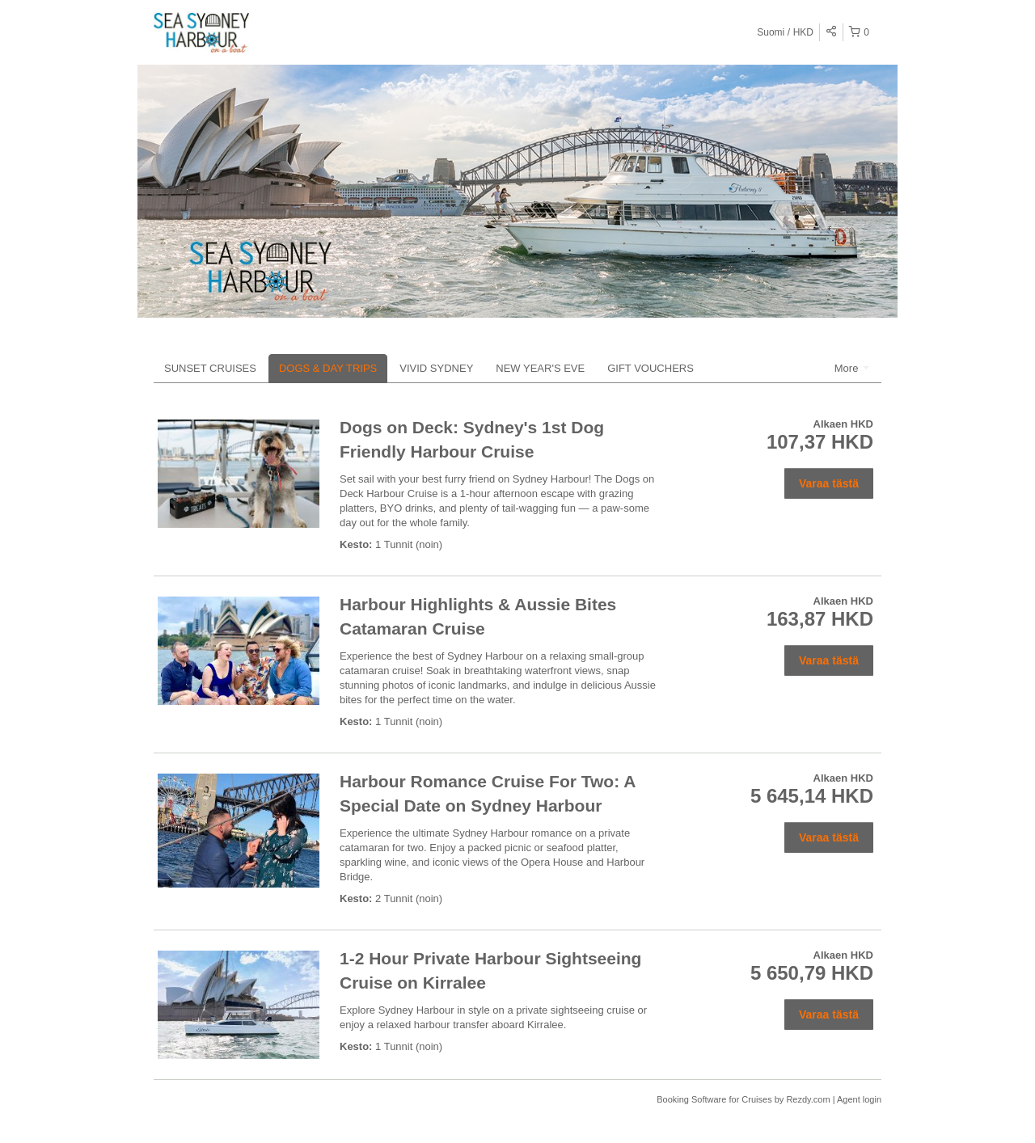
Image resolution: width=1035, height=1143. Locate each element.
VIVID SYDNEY (436, 368)
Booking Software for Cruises (716, 1099)
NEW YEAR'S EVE (540, 368)
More (851, 368)
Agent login (859, 1099)
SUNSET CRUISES (210, 368)
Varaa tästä (829, 483)
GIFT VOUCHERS (650, 368)
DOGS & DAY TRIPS (328, 368)
